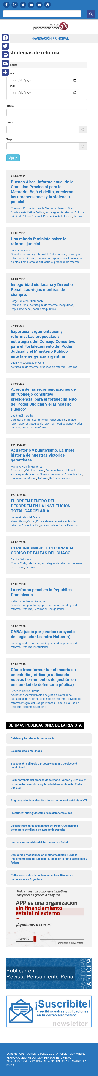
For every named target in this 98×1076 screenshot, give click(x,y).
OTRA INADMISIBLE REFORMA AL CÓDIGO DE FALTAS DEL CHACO (42, 550)
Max (12, 85)
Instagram (14, 5)
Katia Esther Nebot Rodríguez (29, 601)
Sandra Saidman (21, 559)
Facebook (6, 5)
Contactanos (39, 5)
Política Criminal (32, 216)
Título (10, 105)
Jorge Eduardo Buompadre (27, 301)
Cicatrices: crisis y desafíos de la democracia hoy (41, 813)
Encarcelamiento (46, 521)
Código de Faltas (30, 563)
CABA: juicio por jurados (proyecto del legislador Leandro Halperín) (43, 634)
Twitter (23, 5)
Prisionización (73, 474)
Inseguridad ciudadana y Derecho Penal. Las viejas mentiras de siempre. (42, 289)
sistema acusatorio (34, 706)
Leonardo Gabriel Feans (25, 517)
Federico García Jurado (25, 691)
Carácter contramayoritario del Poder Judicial (38, 254)
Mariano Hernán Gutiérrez (26, 466)
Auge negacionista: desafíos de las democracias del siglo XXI (49, 800)
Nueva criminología (52, 474)
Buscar (91, 14)
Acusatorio (17, 470)
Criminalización (34, 470)
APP (47, 5)
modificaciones (64, 423)
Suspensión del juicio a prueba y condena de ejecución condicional (44, 765)
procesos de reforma (66, 262)
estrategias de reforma (60, 212)
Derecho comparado (23, 605)
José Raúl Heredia (22, 415)
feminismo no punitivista (52, 258)
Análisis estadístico (23, 212)
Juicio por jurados (51, 643)
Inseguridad (66, 305)
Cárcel (31, 521)
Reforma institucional (35, 647)
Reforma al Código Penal (49, 609)
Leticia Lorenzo (20, 250)
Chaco (15, 563)
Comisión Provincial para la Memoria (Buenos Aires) (43, 208)
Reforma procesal (60, 478)
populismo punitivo (44, 309)
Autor (9, 122)
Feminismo (28, 258)
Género (48, 262)
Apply (13, 158)
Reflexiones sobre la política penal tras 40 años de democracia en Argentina (42, 877)
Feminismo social (32, 262)
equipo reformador (48, 605)
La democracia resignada (26, 750)
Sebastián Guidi (34, 362)
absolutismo (18, 521)
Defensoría (65, 695)
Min (12, 73)
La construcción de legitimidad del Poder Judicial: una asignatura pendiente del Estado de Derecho (44, 827)
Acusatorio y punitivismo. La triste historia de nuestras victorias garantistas (42, 455)
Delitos (40, 212)
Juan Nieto (17, 362)
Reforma (79, 216)
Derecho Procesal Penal (60, 470)
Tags (9, 139)
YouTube (31, 5)
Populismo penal (21, 309)
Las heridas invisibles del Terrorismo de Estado (40, 842)
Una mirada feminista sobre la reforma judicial (38, 241)
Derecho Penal (19, 305)
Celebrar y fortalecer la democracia (32, 738)
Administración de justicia (41, 695)
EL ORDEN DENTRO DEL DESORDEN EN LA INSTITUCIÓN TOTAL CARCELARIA (41, 505)
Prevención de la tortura (57, 216)
